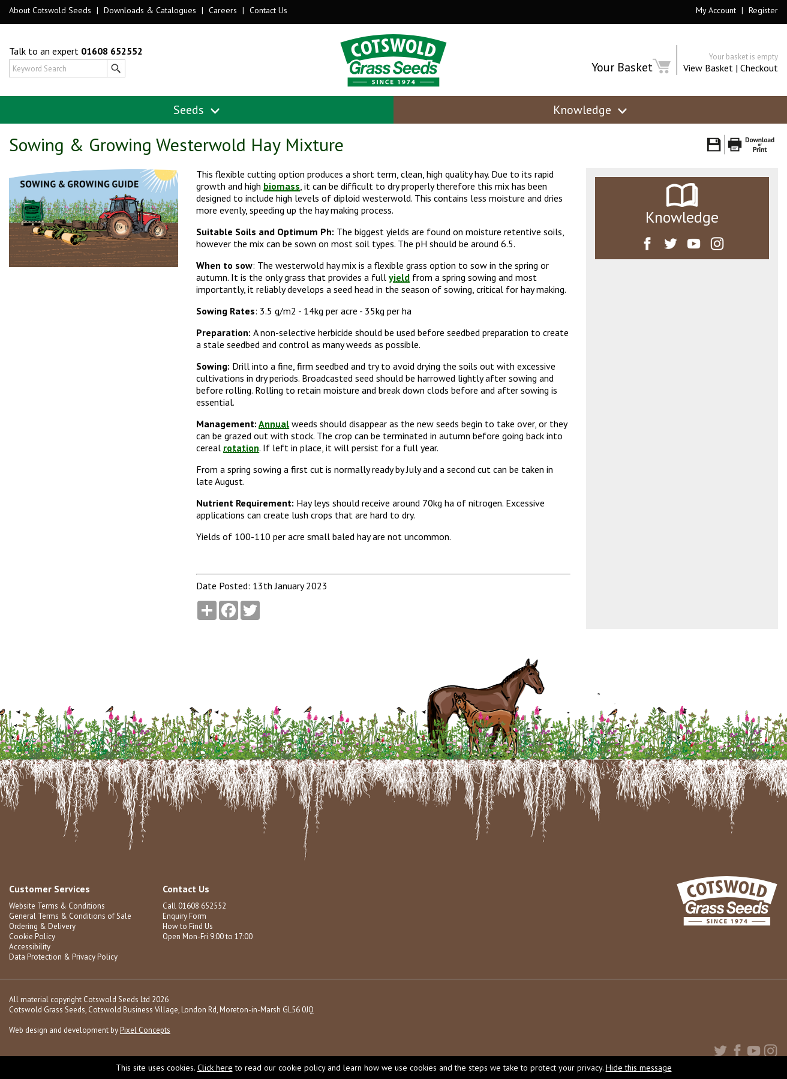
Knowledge (590, 110)
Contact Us (268, 10)
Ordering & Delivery (42, 926)
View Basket (708, 68)
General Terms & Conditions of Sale (70, 916)
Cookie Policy (32, 936)
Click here (215, 1067)
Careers (223, 10)
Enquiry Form (184, 916)
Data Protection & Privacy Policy (63, 957)
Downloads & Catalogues (150, 10)
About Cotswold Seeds (50, 10)
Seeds (197, 110)
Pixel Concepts (145, 1030)
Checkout (759, 68)
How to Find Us (188, 926)
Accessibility (29, 947)
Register (763, 10)
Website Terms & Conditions (57, 906)
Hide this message (639, 1067)
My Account (716, 10)
